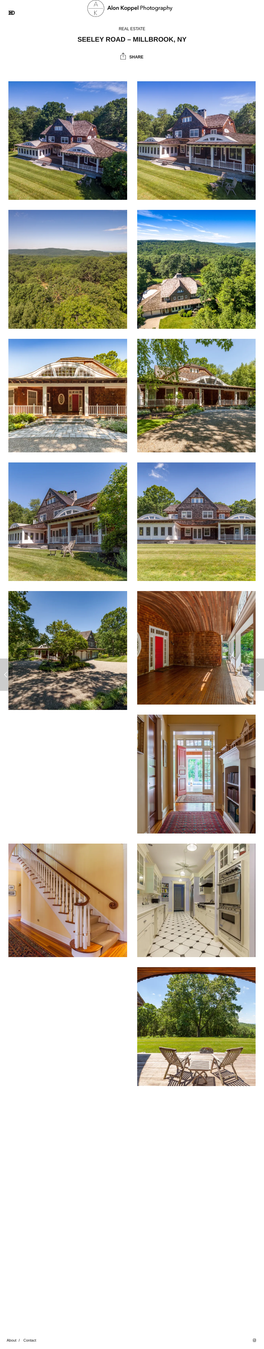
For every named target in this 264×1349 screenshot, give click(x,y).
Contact (29, 1340)
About (11, 1340)
